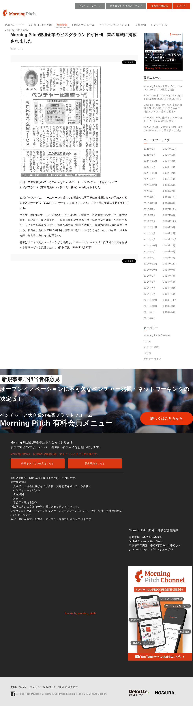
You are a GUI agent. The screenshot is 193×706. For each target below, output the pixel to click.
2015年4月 (150, 257)
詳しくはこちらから (161, 418)
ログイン (181, 6)
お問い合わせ (19, 686)
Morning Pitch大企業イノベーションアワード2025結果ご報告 (163, 119)
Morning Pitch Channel (157, 335)
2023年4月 (169, 167)
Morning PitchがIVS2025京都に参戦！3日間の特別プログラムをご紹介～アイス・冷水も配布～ (163, 108)
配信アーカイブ (152, 358)
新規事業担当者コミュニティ (126, 6)
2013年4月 (150, 318)
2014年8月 (150, 275)
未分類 (147, 353)
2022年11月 (150, 173)
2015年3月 (169, 257)
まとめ (147, 341)
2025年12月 (170, 148)
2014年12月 (150, 263)
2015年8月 (169, 245)
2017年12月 (170, 209)
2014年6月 (150, 281)
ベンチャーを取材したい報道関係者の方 (54, 686)
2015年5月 (169, 251)
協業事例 (140, 24)
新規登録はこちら (95, 463)
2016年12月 (170, 221)
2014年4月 (150, 287)
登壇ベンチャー (14, 24)
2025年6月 (150, 154)
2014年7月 (169, 275)
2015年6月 (150, 251)
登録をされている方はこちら (37, 463)
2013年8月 (150, 312)
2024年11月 (150, 160)
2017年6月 (169, 215)
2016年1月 (150, 239)
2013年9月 (169, 306)
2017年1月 (150, 221)
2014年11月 (170, 263)
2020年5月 (169, 185)
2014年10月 (150, 269)
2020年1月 (150, 197)
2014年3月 (169, 287)
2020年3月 (150, 191)
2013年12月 (150, 300)
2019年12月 (170, 197)
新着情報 (62, 24)
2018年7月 (150, 209)
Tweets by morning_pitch (80, 613)
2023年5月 (150, 167)
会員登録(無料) (159, 6)
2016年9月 (169, 227)
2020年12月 (150, 185)
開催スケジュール (83, 24)
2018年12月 (150, 203)
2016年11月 (150, 227)
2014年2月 (150, 294)
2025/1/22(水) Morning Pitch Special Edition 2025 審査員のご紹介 (163, 129)
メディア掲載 (151, 347)
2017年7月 (150, 215)
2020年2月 (169, 191)
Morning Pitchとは (40, 24)
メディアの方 (159, 24)
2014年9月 (169, 269)
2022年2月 (169, 173)
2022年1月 (150, 179)
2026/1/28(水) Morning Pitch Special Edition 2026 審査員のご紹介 (163, 97)
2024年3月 (169, 160)
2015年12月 (170, 239)
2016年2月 (169, 233)
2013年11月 (170, 300)
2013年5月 (169, 312)
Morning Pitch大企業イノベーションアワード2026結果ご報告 (163, 88)
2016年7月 (150, 233)
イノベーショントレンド (114, 24)
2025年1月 (169, 154)
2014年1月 (169, 294)
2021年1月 (169, 179)
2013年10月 (150, 306)
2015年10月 (150, 245)
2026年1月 (150, 148)
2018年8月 (169, 203)
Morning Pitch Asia (17, 30)
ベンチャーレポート (90, 6)
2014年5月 (169, 281)
